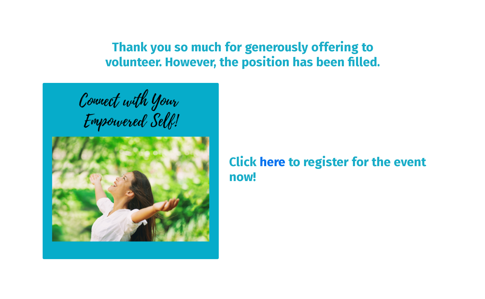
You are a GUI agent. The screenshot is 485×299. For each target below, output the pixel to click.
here (272, 162)
